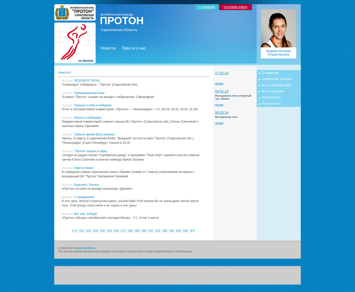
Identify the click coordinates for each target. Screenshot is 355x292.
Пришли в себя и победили (86, 105)
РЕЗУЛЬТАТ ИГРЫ (81, 80)
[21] (81, 231)
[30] (144, 231)
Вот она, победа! (79, 214)
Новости (108, 48)
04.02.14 (222, 91)
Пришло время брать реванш (88, 134)
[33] (164, 231)
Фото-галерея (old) (276, 85)
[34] (171, 231)
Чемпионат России (277, 79)
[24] (102, 231)
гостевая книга (235, 7)
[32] (157, 231)
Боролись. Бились (80, 184)
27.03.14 (222, 73)
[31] (150, 231)
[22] (88, 231)
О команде (270, 73)
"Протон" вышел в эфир (84, 151)
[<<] (74, 231)
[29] (137, 231)
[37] (192, 231)
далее (219, 83)
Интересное (271, 104)
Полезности (271, 97)
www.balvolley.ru (85, 248)
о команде (207, 7)
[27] (123, 231)
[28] (130, 231)
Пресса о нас (134, 48)
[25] (109, 231)
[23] (95, 231)
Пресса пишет (77, 168)
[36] (185, 231)
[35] (178, 231)
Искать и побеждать (82, 117)
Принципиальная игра (83, 93)
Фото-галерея (273, 91)
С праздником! (78, 197)
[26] (116, 231)
